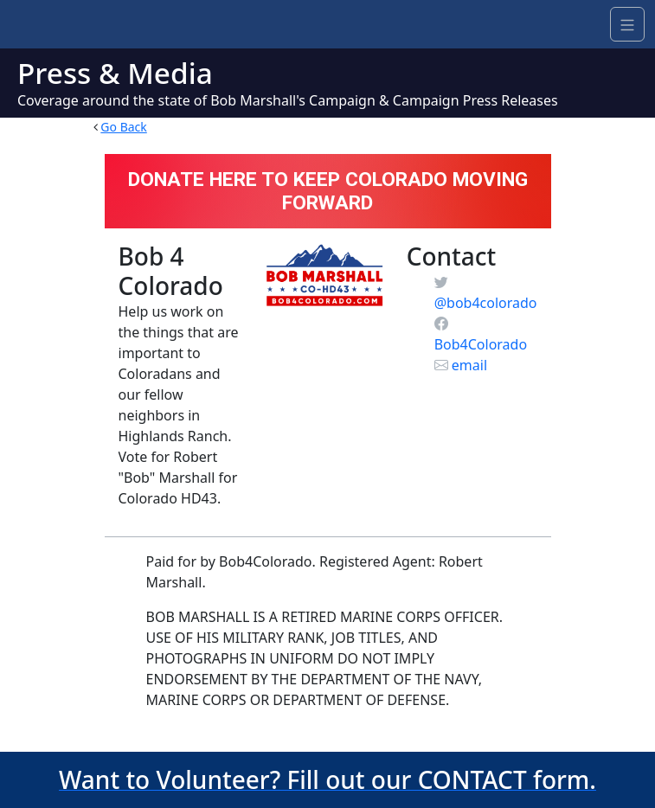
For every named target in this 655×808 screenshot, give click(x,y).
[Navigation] (627, 24)
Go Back (123, 127)
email (460, 365)
